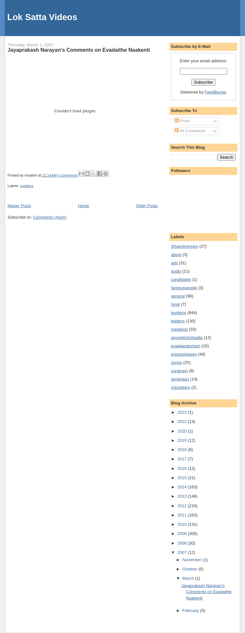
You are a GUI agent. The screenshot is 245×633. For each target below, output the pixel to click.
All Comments (190, 130)
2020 (182, 431)
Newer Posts (19, 205)
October (190, 569)
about (176, 254)
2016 (182, 468)
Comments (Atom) (49, 217)
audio (176, 271)
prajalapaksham (185, 345)
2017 (182, 458)
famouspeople (184, 287)
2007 (182, 552)
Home (83, 205)
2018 (182, 449)
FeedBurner (215, 92)
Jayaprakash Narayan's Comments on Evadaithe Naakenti (79, 50)
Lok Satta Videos (42, 17)
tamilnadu (180, 379)
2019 (182, 440)
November (192, 559)
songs (176, 362)
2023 (182, 412)
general (178, 296)
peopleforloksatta (187, 337)
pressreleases (184, 354)
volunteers (180, 387)
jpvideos (26, 186)
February (191, 610)
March (188, 578)
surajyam (179, 370)
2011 (182, 515)
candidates (181, 279)
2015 (182, 477)
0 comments (68, 175)
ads (174, 262)
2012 (182, 505)
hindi (175, 304)
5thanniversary (184, 246)
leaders (178, 321)
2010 (182, 524)
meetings (179, 329)
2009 (182, 533)
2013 (182, 496)
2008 (182, 543)
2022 (182, 421)
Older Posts (147, 205)
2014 (182, 487)
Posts (182, 120)
